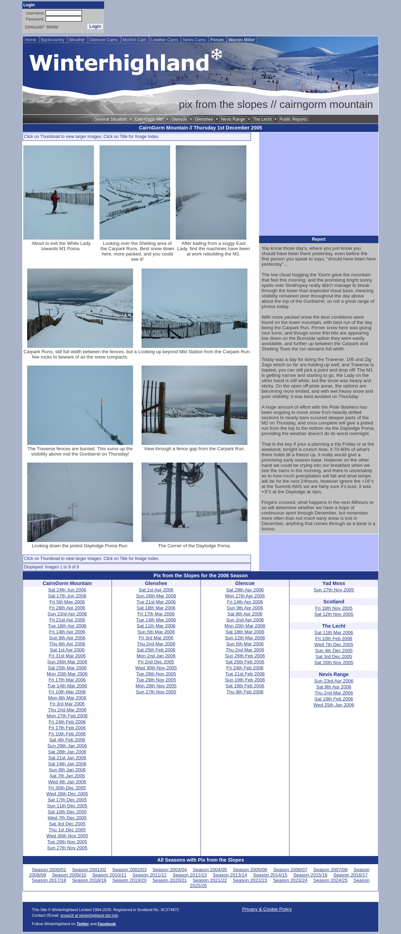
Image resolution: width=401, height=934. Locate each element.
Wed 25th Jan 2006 (333, 704)
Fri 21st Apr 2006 (67, 619)
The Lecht (262, 119)
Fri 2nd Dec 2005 (156, 661)
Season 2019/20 (129, 880)
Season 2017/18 (49, 880)
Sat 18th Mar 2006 (156, 607)
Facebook (107, 924)
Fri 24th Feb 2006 (67, 721)
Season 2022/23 (250, 880)
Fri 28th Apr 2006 (67, 607)
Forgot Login (34, 26)
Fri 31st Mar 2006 (67, 655)
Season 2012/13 (190, 875)
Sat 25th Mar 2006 (67, 667)
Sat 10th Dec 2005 (67, 811)
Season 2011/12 (149, 875)
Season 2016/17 (351, 875)
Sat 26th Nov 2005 (333, 662)
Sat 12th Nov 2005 (333, 614)
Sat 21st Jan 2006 (67, 757)
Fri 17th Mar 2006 (67, 679)
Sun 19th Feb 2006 (245, 679)
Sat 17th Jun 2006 (67, 595)
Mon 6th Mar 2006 (67, 697)
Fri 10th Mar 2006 (67, 691)
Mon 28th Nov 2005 (156, 685)
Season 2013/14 (230, 875)
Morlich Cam (135, 39)
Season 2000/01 (49, 869)
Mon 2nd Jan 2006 (156, 655)
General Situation (110, 119)
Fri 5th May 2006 (67, 601)
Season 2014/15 (270, 875)
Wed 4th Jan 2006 (67, 781)
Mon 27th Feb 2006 (67, 715)
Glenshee (204, 119)
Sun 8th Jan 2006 (67, 769)
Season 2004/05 (210, 869)
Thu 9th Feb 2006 (244, 691)
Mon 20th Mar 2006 (67, 673)
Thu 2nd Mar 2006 (67, 709)
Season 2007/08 (330, 869)
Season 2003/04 (169, 869)
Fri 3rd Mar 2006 (67, 703)
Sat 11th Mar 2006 (156, 625)
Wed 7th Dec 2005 (67, 817)
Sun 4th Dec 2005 (334, 650)
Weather (77, 39)
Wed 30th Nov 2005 (67, 835)
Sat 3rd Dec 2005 (67, 823)
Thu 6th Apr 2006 (67, 643)
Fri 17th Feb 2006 (67, 727)
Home (31, 39)
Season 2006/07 (290, 869)
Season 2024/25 (330, 880)
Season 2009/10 (69, 875)
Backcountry (53, 39)
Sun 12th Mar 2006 (245, 637)
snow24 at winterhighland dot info (89, 915)
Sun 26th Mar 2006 (67, 661)
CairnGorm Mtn (148, 119)
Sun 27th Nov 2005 (67, 847)
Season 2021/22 (210, 880)
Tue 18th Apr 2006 (67, 625)
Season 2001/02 (89, 869)
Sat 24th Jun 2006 (67, 589)
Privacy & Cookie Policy (267, 909)
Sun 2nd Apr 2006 (245, 619)
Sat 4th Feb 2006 (67, 739)
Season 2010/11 (109, 875)
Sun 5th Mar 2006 (156, 631)
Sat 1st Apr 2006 (67, 649)
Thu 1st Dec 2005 (67, 829)
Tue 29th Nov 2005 (67, 841)
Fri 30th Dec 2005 (67, 787)
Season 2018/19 (89, 880)
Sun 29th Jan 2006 (67, 745)
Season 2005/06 (250, 869)
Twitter (83, 924)
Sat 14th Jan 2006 (67, 763)
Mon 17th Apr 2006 (245, 595)
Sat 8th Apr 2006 (244, 613)
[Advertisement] (250, 17)
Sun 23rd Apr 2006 (67, 613)
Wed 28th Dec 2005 (67, 793)
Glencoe (179, 119)
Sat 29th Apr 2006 (245, 589)
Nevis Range (233, 119)
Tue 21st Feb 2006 (244, 673)
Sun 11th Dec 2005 (67, 805)
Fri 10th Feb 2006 (67, 733)
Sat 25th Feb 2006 (156, 649)
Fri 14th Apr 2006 (67, 631)
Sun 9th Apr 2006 (67, 637)
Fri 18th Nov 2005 (334, 608)
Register (53, 26)
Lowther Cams (165, 39)
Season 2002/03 (129, 869)
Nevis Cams (195, 39)
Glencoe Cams (104, 39)
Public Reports (293, 119)
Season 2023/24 (290, 880)
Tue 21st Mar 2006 (155, 601)
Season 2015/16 (310, 875)
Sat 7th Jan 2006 (67, 775)
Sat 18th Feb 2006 (245, 685)
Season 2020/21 (169, 880)
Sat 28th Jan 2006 (67, 751)
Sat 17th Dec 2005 (67, 799)
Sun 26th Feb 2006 (245, 655)
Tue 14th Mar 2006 (67, 685)
